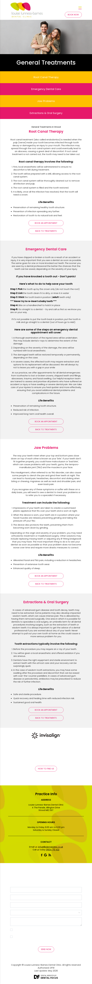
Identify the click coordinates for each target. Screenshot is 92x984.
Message (46, 921)
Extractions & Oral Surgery (46, 113)
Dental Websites (47, 975)
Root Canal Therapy (46, 77)
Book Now (73, 14)
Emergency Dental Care (46, 89)
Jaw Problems (46, 101)
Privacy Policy (24, 932)
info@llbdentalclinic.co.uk (50, 847)
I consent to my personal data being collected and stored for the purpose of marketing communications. (47, 938)
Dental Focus (49, 977)
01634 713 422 (52, 849)
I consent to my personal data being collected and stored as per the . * (47, 931)
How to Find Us (46, 768)
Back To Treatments (46, 231)
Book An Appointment (46, 223)
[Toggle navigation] (80, 7)
